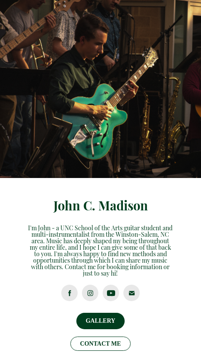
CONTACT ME (100, 343)
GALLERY (101, 321)
